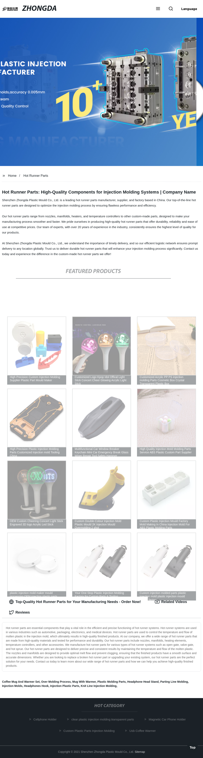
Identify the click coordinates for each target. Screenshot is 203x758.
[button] (158, 9)
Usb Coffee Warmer (143, 730)
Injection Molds (12, 685)
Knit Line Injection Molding (99, 685)
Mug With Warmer (84, 681)
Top (193, 747)
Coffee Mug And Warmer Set (21, 681)
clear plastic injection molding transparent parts (103, 719)
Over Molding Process (56, 681)
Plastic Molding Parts (111, 681)
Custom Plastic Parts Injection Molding (89, 730)
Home (12, 175)
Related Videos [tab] (171, 601)
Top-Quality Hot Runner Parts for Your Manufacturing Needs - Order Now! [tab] (75, 601)
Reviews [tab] (19, 612)
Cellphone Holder (45, 719)
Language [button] (189, 9)
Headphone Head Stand (143, 681)
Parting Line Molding (174, 681)
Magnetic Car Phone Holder (168, 719)
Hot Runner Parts (35, 175)
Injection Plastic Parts (64, 685)
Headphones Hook (36, 685)
